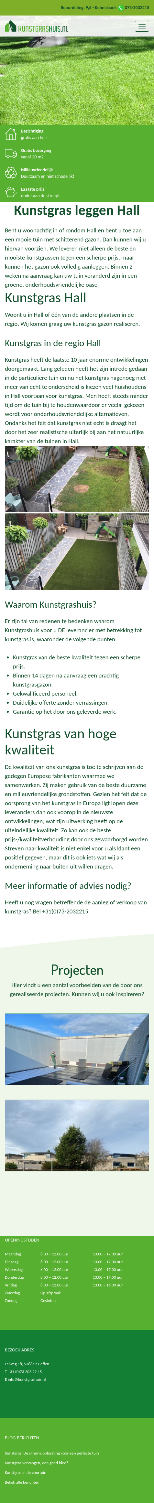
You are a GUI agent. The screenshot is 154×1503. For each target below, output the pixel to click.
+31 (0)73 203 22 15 (25, 1371)
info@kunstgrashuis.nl (27, 1379)
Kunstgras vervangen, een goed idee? (36, 1462)
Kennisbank (105, 7)
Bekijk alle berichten (22, 1482)
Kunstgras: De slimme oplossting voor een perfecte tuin (52, 1453)
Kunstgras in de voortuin (25, 1472)
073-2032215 (133, 7)
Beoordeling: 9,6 (75, 7)
